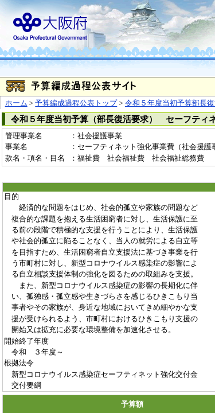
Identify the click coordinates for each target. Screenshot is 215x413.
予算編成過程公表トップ (76, 103)
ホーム (16, 103)
